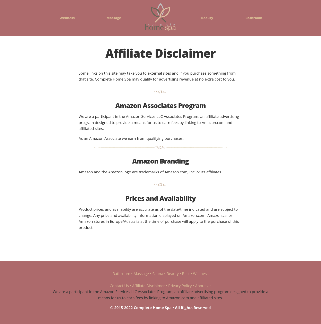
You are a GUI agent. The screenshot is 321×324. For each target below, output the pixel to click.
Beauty (207, 18)
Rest (186, 273)
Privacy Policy (180, 285)
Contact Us (119, 285)
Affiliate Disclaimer (148, 285)
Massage (113, 18)
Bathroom (253, 18)
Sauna (157, 273)
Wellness (67, 18)
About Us (203, 285)
